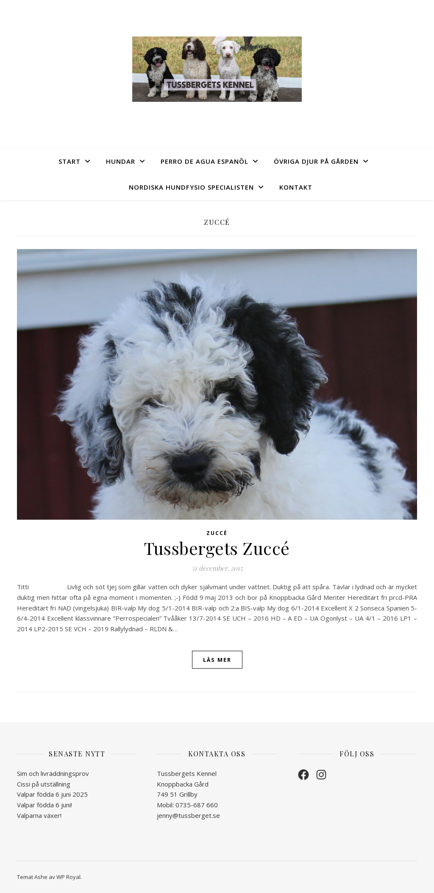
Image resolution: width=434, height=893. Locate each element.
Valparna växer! (39, 815)
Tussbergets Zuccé (217, 548)
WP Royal (68, 877)
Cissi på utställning (43, 784)
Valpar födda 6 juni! (44, 805)
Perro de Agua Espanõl (204, 161)
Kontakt (295, 187)
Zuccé (217, 533)
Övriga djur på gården (316, 161)
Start (69, 161)
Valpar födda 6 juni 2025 (52, 794)
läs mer (217, 659)
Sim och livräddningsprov (53, 773)
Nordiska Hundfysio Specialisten (191, 187)
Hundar (120, 161)
